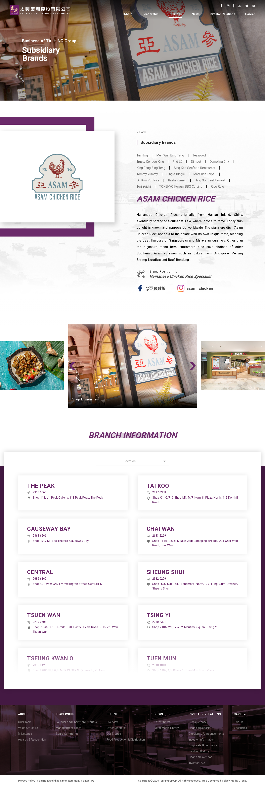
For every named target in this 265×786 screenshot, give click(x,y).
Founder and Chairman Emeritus (76, 722)
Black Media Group (234, 780)
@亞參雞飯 (155, 288)
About (128, 14)
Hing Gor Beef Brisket (210, 180)
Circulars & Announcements (206, 733)
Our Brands (114, 733)
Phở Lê (177, 161)
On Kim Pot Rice (148, 180)
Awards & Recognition (32, 739)
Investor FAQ (197, 762)
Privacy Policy (26, 780)
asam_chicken (199, 288)
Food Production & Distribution (126, 739)
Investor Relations (222, 14)
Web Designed (210, 780)
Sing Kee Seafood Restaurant (194, 168)
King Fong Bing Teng (151, 168)
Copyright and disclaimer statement (58, 780)
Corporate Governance (203, 745)
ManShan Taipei (204, 174)
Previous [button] (72, 366)
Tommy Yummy (147, 174)
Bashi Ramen (177, 180)
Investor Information (202, 739)
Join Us (238, 722)
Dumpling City (219, 161)
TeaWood (199, 155)
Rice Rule (217, 186)
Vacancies (240, 727)
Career (250, 14)
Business (175, 14)
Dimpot (196, 161)
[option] (132, 366)
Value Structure (28, 727)
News (196, 14)
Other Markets (116, 727)
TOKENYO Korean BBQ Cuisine (180, 186)
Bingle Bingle (175, 174)
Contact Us (87, 780)
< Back (141, 132)
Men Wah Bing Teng (170, 155)
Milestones (25, 733)
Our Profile (25, 722)
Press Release (198, 722)
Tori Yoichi (144, 186)
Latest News (162, 722)
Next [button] (193, 366)
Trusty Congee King (150, 161)
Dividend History (199, 751)
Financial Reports (199, 727)
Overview (113, 722)
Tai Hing (142, 155)
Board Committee (67, 733)
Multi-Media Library (166, 727)
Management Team (68, 727)
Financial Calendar (200, 757)
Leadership (150, 14)
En (239, 5)
